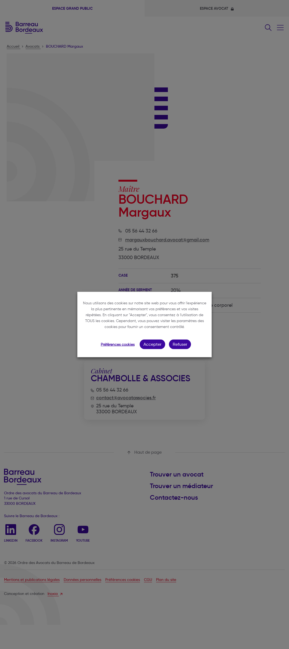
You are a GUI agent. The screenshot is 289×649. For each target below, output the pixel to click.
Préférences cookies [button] (118, 344)
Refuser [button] (180, 344)
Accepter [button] (152, 344)
